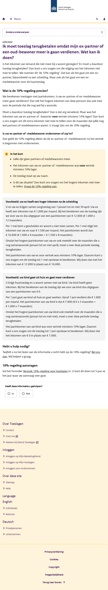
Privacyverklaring (54, 551)
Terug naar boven (52, 582)
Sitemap (10, 482)
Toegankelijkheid (54, 574)
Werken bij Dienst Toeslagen (22, 443)
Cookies (54, 559)
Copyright (54, 567)
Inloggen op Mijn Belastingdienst (23, 456)
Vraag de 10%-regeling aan (40, 186)
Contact (10, 430)
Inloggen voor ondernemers (20, 468)
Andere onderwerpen (17, 32)
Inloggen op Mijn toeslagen (20, 462)
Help (8, 488)
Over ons (12, 437)
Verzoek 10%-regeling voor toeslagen (45, 371)
